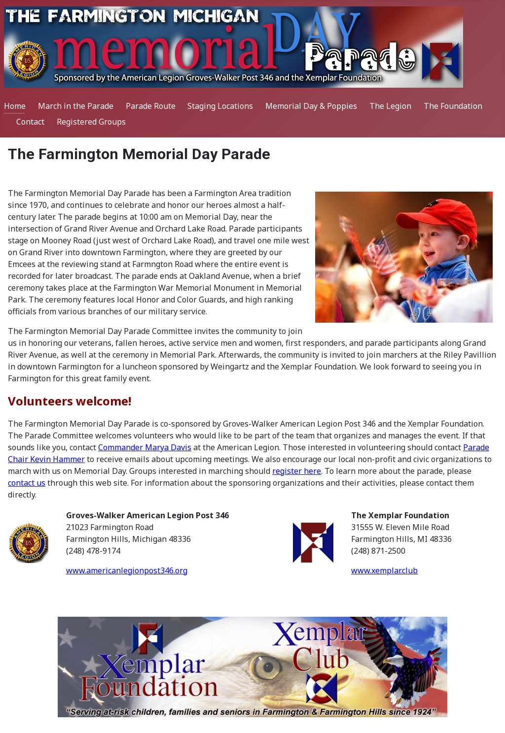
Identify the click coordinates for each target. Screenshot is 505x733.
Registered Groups (91, 121)
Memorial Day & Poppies (311, 105)
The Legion (390, 105)
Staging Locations (220, 105)
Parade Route (151, 105)
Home (15, 105)
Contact (30, 121)
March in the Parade (75, 105)
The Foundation (453, 105)
